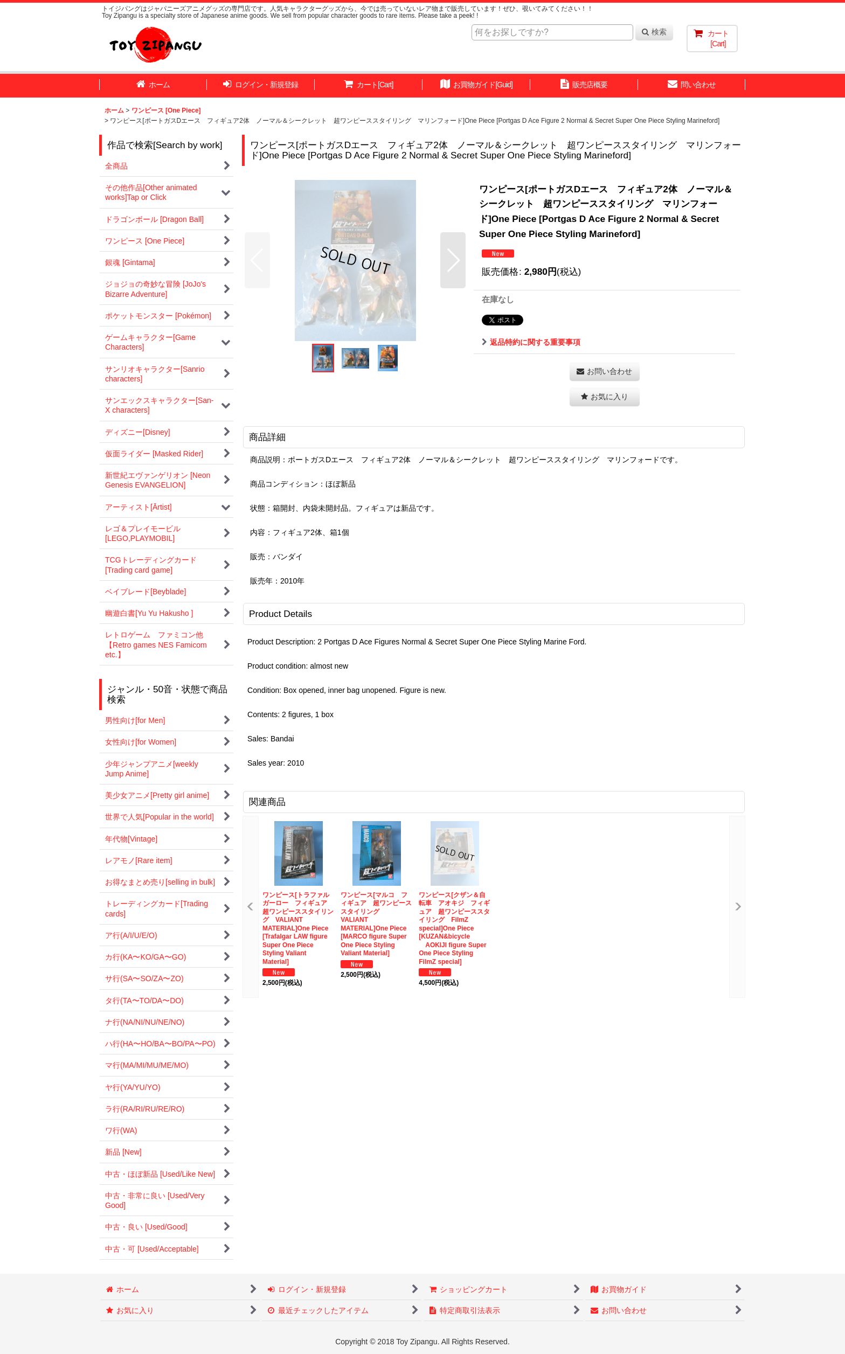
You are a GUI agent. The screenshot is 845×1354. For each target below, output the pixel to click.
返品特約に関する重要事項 (531, 342)
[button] (257, 260)
